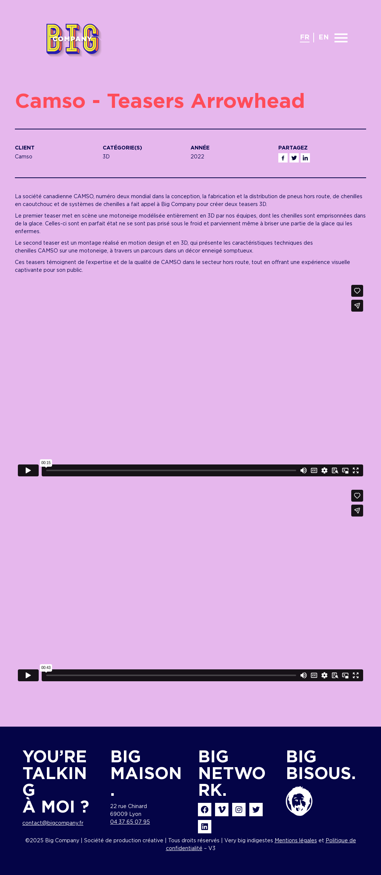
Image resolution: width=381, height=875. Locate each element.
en (323, 37)
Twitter (294, 158)
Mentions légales (296, 840)
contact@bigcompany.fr (52, 823)
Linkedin (305, 158)
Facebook (283, 158)
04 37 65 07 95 (130, 822)
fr (305, 37)
